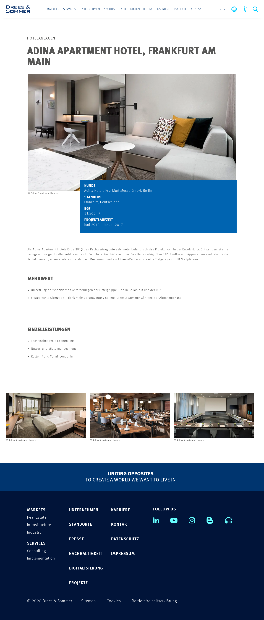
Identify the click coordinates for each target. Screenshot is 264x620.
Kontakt (197, 9)
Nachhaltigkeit (115, 9)
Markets (53, 9)
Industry (34, 532)
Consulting (36, 551)
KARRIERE (120, 510)
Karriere (163, 9)
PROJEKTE (78, 583)
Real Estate (37, 517)
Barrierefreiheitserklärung (154, 601)
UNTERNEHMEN (83, 510)
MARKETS (36, 510)
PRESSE (76, 539)
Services (69, 9)
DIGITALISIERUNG (86, 568)
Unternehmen (90, 9)
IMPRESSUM (123, 554)
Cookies (114, 601)
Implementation (41, 558)
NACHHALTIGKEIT (85, 554)
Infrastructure (39, 525)
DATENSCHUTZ (125, 539)
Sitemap (88, 601)
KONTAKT (120, 525)
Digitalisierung (141, 9)
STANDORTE (80, 525)
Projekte (180, 9)
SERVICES (36, 543)
